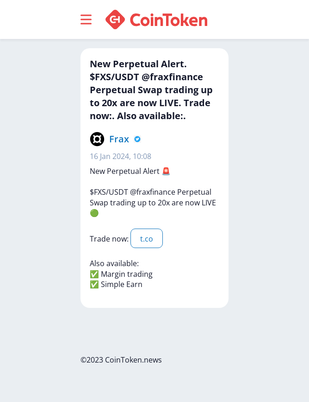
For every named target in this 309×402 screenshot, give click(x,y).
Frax (119, 139)
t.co (146, 239)
